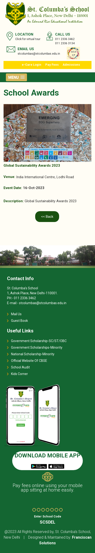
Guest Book (19, 321)
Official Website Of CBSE (29, 361)
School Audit (20, 367)
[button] (16, 77)
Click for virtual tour (27, 39)
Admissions (71, 64)
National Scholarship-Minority (32, 354)
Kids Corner (19, 374)
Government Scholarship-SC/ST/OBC (39, 341)
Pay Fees (52, 64)
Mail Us (16, 314)
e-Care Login (31, 64)
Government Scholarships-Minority (36, 347)
